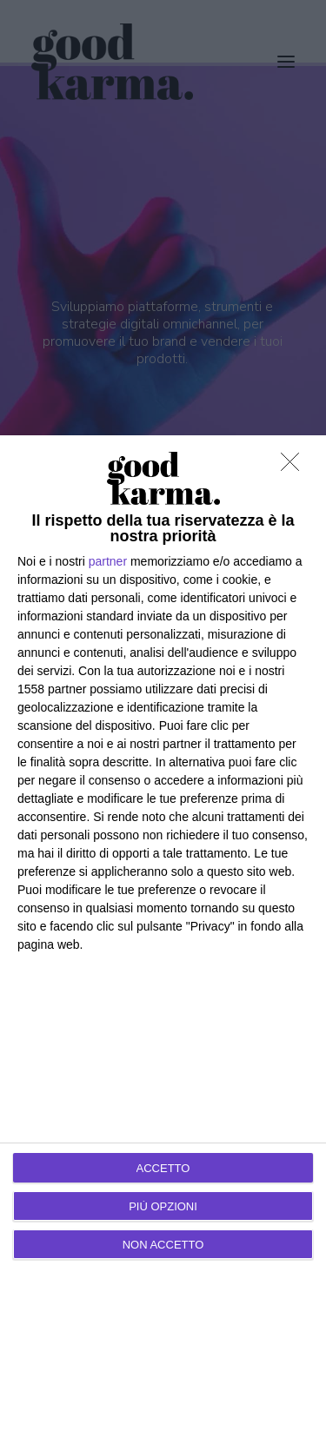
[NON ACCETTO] (295, 466)
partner (108, 561)
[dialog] (163, 943)
